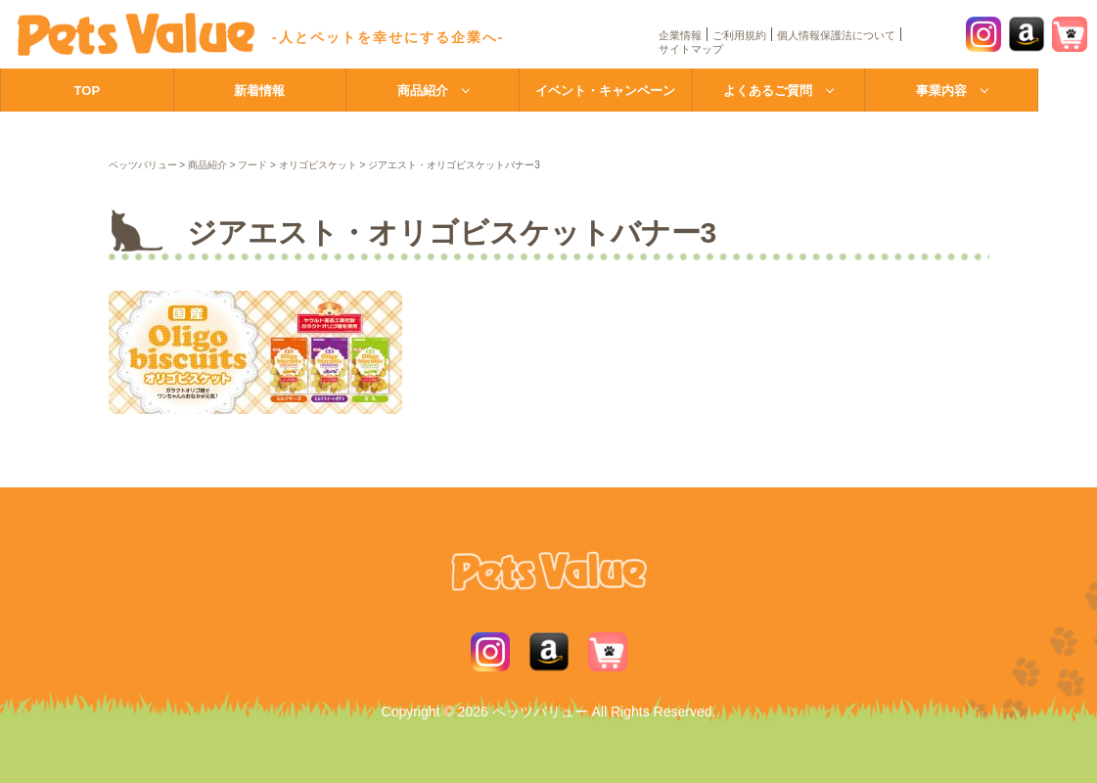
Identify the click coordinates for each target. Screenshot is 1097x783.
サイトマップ (691, 49)
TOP (87, 90)
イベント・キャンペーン (605, 90)
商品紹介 (422, 90)
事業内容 (941, 90)
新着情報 (259, 90)
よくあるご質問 (767, 90)
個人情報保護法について (836, 35)
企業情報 (680, 35)
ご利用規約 (739, 35)
